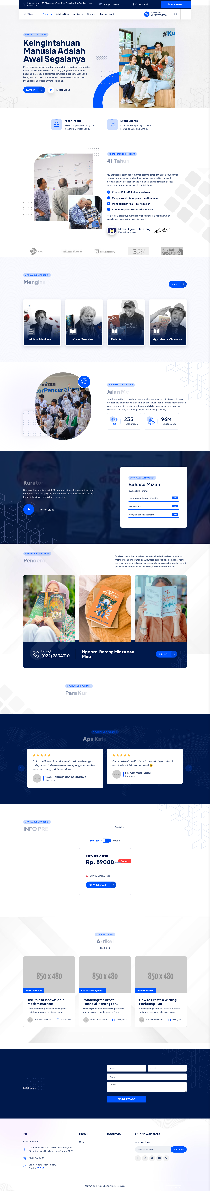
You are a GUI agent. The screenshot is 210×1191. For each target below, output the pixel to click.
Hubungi (163, 654)
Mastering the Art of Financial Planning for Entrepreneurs (99, 1003)
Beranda (47, 14)
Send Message (126, 1099)
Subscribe (179, 1149)
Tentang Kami (107, 14)
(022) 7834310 (159, 15)
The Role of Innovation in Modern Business (45, 1002)
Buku (174, 284)
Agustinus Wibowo (167, 339)
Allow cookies (173, 1187)
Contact (91, 14)
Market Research (33, 990)
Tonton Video (39, 509)
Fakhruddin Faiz (39, 339)
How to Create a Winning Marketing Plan (158, 1002)
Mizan (82, 1142)
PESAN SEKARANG (98, 885)
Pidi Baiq (118, 339)
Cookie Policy (102, 1187)
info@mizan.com (111, 4)
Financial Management (92, 990)
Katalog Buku (62, 14)
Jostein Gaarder (81, 339)
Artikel (77, 14)
